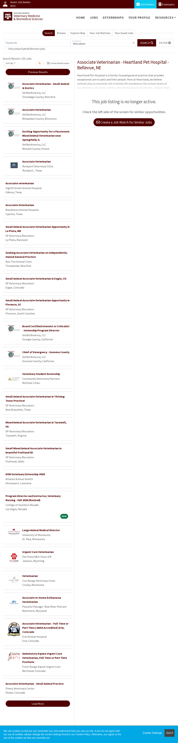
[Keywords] (37, 43)
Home (80, 18)
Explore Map (78, 33)
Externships (113, 18)
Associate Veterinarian (36, 109)
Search (49, 33)
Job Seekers (145, 4)
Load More (38, 703)
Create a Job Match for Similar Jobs (124, 122)
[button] (165, 43)
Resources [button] (164, 18)
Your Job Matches (100, 33)
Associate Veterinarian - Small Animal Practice (35, 683)
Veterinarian (30, 576)
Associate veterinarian (20, 183)
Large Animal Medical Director (41, 530)
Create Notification (58, 63)
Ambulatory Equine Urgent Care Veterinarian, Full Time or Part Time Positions (44, 658)
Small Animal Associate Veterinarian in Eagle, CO (36, 278)
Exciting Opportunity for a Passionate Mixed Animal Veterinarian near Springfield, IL (45, 135)
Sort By (9, 63)
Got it (169, 732)
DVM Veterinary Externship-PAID (25, 474)
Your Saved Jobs (124, 33)
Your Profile (140, 18)
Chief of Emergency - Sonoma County (45, 352)
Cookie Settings (152, 732)
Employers (167, 4)
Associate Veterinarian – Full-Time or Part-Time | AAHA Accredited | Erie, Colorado (45, 628)
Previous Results (38, 72)
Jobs (94, 18)
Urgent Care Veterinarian (38, 552)
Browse (61, 33)
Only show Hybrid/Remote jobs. (27, 48)
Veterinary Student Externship (41, 374)
